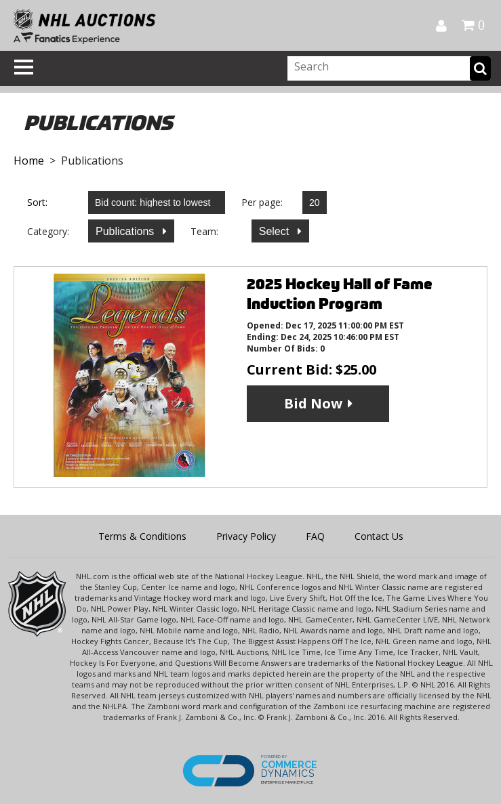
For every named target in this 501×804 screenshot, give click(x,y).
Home (29, 160)
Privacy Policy (246, 536)
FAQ (315, 536)
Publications (126, 231)
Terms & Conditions (142, 536)
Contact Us (379, 536)
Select (275, 231)
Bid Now (313, 403)
